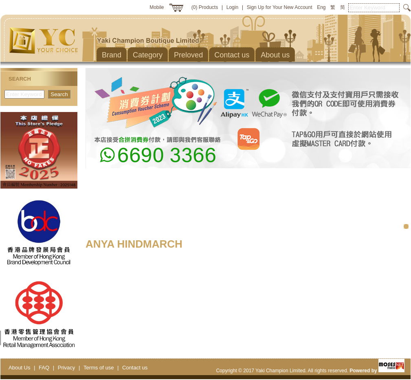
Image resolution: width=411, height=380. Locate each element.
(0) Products (204, 7)
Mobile (156, 7)
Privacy (66, 368)
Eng (321, 7)
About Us (19, 368)
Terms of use (99, 368)
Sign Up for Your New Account (279, 7)
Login (232, 7)
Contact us (134, 368)
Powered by (376, 370)
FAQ (44, 368)
